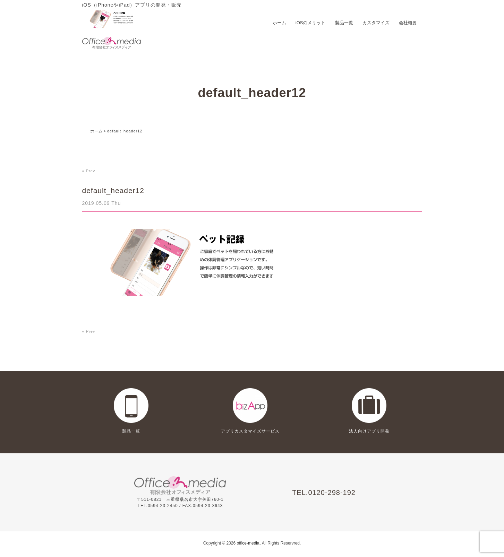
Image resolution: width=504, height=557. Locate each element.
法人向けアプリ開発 (369, 431)
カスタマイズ (376, 22)
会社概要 (408, 22)
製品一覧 (344, 22)
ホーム (279, 22)
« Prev (88, 171)
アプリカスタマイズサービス (250, 431)
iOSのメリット (311, 22)
